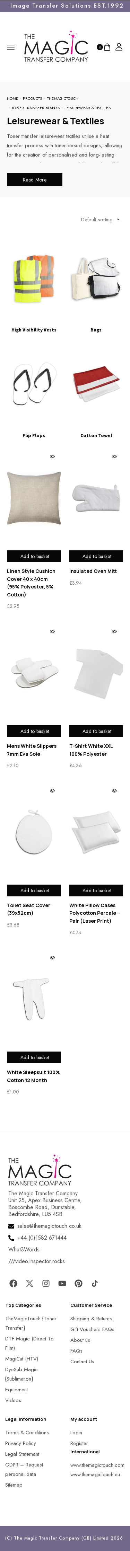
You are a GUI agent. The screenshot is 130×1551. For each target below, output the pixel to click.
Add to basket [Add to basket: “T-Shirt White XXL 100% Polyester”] (97, 731)
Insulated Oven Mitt (93, 571)
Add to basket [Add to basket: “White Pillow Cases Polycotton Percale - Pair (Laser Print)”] (97, 890)
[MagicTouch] (56, 46)
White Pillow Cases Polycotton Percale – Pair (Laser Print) (94, 913)
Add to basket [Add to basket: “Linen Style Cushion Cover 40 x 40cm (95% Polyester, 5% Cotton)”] (34, 556)
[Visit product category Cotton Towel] (96, 390)
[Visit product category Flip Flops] (34, 390)
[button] (14, 1536)
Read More (34, 179)
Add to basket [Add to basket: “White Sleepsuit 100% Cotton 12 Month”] (34, 1057)
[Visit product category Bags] (96, 284)
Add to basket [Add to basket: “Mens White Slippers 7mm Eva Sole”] (34, 731)
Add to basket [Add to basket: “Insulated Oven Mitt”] (97, 556)
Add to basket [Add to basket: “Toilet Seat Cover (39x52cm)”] (34, 890)
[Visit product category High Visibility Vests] (34, 284)
